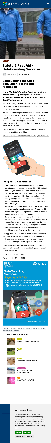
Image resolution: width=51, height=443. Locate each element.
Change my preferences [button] (24, 436)
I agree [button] (18, 432)
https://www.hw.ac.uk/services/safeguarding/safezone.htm (26, 136)
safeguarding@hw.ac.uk (17, 254)
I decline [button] (27, 432)
